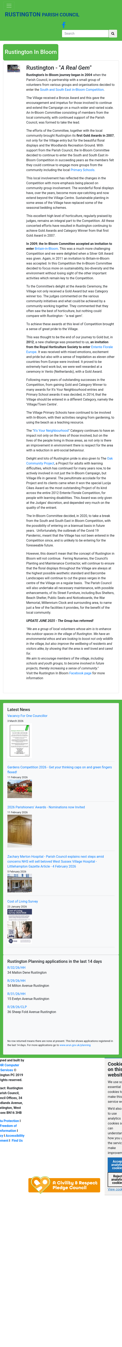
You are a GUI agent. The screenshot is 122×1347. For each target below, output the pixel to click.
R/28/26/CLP (17, 1007)
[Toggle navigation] (9, 6)
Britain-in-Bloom (46, 249)
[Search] (85, 33)
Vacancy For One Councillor (27, 716)
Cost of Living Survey (22, 901)
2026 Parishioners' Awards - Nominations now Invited (46, 807)
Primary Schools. (83, 170)
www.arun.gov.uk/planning (75, 1045)
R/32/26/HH (16, 968)
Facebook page (80, 673)
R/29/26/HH (16, 981)
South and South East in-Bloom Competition (72, 90)
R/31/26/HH (16, 994)
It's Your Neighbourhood (51, 431)
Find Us (17, 1141)
